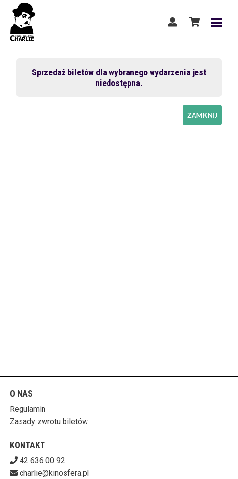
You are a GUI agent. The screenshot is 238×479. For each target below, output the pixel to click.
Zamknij (202, 115)
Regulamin (27, 409)
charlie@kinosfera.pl (54, 473)
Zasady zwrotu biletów (49, 421)
